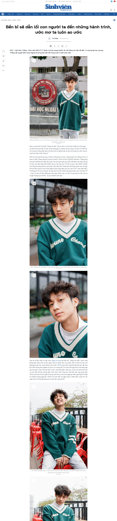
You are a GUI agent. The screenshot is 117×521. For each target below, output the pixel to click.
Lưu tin (3, 61)
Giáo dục (27, 14)
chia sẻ (51, 46)
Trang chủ (2, 14)
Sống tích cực (88, 14)
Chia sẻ (3, 56)
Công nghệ (71, 14)
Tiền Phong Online (50, 1)
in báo (62, 46)
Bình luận (3, 66)
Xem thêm (114, 14)
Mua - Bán (98, 14)
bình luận (66, 46)
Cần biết (106, 14)
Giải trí (48, 14)
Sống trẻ (19, 14)
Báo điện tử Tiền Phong (58, 7)
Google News (114, 20)
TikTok (59, 365)
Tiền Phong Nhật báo (64, 1)
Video (79, 14)
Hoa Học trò (77, 1)
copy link (58, 46)
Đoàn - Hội (11, 14)
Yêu (42, 14)
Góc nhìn (35, 14)
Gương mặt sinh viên (59, 14)
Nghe (3, 51)
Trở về (3, 70)
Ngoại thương (56, 360)
